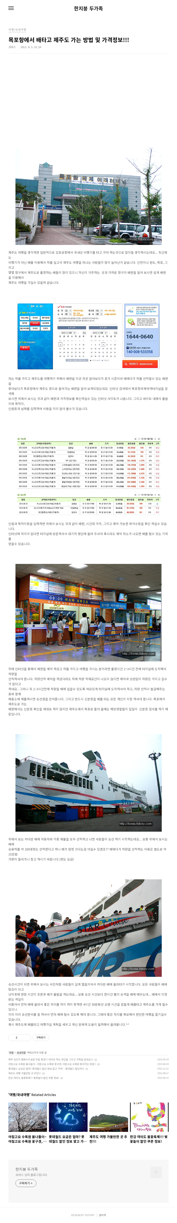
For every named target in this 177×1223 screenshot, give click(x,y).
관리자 (102, 1215)
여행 (11, 1052)
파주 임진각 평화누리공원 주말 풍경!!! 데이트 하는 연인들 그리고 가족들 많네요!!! (50, 1059)
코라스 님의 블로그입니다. (31, 1175)
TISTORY (89, 1215)
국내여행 (21, 1052)
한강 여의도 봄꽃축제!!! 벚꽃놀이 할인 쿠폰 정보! (33, 1078)
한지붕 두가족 (88, 8)
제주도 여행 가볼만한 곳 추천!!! (24, 1073)
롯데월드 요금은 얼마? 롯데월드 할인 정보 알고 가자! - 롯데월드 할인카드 (46, 1068)
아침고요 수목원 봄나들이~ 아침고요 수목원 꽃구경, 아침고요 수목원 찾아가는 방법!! (52, 1064)
